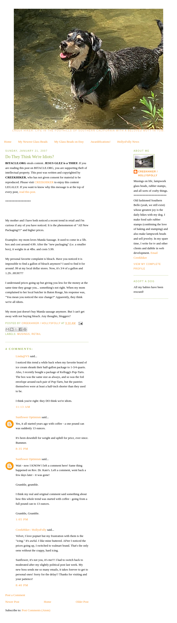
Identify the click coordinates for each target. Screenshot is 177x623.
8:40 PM (22, 585)
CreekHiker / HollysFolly (41, 323)
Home (8, 141)
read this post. (27, 192)
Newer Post (12, 601)
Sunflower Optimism (28, 417)
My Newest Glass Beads (32, 141)
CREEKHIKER (44, 182)
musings (23, 334)
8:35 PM (22, 448)
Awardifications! (101, 141)
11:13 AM (23, 407)
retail (36, 334)
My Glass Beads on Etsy (69, 141)
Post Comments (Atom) (36, 610)
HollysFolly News (128, 141)
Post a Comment (15, 595)
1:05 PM (22, 519)
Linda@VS (22, 356)
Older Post (82, 601)
